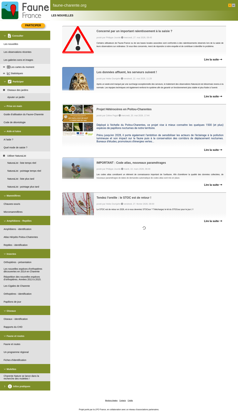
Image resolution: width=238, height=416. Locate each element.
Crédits (130, 400)
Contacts (122, 400)
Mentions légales (111, 400)
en (233, 5)
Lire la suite (213, 59)
